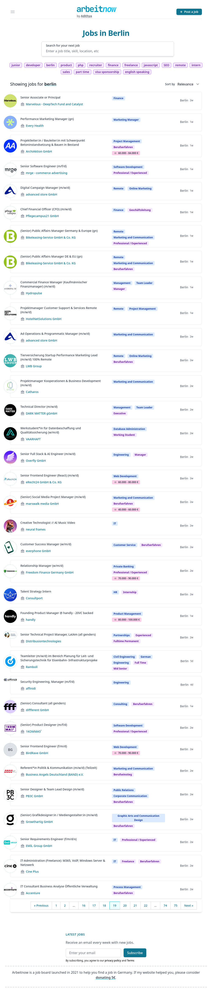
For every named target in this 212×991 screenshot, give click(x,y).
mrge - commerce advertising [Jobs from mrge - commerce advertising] (46, 173)
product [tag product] (66, 65)
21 (135, 905)
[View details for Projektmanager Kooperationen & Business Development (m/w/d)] (10, 386)
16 (83, 905)
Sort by (170, 84)
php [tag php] (80, 65)
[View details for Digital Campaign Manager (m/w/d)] (10, 191)
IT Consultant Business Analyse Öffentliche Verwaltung (58, 886)
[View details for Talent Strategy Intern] (10, 595)
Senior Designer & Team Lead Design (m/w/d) (52, 789)
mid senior (120, 668)
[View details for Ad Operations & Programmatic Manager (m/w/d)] (10, 337)
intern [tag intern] (196, 65)
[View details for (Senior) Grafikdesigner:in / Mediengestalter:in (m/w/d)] (10, 819)
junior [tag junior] (16, 65)
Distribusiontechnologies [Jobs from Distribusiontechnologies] (43, 641)
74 (165, 905)
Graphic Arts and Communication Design (138, 818)
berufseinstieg (123, 774)
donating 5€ (105, 977)
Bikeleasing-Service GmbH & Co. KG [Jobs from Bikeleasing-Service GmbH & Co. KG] (51, 237)
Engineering (121, 454)
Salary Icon (115, 153)
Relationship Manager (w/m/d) (41, 566)
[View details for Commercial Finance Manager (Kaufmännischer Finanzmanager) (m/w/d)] (10, 287)
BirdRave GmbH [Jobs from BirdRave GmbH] (37, 753)
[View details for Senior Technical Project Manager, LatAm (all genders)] (10, 638)
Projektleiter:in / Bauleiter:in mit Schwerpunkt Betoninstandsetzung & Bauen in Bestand (52, 142)
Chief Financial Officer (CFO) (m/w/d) (46, 209)
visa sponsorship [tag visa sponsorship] (107, 72)
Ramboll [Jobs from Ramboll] (31, 667)
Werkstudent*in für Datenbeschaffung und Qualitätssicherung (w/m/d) (50, 430)
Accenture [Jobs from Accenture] (33, 893)
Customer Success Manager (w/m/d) (45, 544)
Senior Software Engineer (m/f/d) (43, 166)
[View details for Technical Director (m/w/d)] (10, 410)
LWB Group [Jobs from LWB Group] (34, 366)
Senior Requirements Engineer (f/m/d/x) (48, 839)
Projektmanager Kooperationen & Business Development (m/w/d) (60, 383)
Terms (130, 960)
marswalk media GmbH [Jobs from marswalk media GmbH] (42, 504)
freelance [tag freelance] (131, 65)
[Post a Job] (189, 12)
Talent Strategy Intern (35, 591)
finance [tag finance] (113, 65)
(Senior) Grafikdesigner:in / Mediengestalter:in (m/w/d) (58, 815)
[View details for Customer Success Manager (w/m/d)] (10, 547)
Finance (118, 98)
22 (145, 905)
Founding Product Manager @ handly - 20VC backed (56, 613)
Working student (124, 435)
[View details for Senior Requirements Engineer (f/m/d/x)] (10, 842)
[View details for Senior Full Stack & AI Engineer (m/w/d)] (10, 457)
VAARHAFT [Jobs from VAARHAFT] (33, 439)
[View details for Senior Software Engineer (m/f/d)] (10, 169)
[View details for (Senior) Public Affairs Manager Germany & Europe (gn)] (10, 236)
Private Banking (124, 566)
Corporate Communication (130, 796)
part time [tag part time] (82, 72)
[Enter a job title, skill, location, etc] (107, 51)
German (146, 657)
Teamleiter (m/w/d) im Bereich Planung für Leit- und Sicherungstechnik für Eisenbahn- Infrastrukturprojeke (58, 658)
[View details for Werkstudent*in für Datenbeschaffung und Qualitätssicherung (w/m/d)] (10, 433)
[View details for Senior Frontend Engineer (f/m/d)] (10, 749)
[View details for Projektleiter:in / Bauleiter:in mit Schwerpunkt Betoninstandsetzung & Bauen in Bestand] (10, 146)
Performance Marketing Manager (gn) (47, 119)
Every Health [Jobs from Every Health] (35, 126)
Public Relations (124, 790)
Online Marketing (140, 188)
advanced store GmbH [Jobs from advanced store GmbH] (41, 194)
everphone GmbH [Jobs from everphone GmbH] (38, 551)
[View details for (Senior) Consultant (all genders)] (10, 706)
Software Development (128, 167)
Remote (119, 188)
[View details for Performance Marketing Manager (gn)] (10, 122)
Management (122, 283)
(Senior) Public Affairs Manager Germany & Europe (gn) (59, 231)
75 (175, 905)
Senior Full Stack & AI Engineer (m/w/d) (47, 454)
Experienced (143, 635)
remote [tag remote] (180, 65)
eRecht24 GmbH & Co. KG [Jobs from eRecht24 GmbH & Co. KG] (43, 482)
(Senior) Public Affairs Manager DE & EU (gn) (51, 256)
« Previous (41, 905)
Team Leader (144, 283)
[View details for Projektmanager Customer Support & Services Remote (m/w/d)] (10, 313)
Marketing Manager (126, 120)
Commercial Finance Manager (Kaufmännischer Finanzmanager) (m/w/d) (53, 284)
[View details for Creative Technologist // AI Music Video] (10, 526)
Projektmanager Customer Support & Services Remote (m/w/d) (58, 310)
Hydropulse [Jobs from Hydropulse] (34, 293)
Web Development (125, 476)
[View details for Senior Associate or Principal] (10, 101)
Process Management (127, 887)
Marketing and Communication (133, 237)
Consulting (120, 704)
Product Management (127, 614)
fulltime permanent (126, 641)
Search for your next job (63, 45)
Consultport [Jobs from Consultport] (34, 598)
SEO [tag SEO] (166, 65)
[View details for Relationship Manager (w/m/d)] (10, 571)
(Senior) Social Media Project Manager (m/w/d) (53, 497)
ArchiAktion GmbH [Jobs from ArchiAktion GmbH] (39, 151)
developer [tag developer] (33, 65)
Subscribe (135, 952)
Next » (188, 905)
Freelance (128, 861)
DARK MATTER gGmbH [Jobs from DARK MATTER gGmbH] (41, 413)
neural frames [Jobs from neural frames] (35, 529)
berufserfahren (123, 147)
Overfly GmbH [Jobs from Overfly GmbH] (36, 461)
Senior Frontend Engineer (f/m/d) (43, 746)
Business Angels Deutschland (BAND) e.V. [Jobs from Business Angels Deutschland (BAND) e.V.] (55, 774)
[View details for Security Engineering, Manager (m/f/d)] (10, 685)
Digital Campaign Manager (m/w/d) (45, 188)
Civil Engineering (124, 657)
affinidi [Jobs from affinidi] (31, 688)
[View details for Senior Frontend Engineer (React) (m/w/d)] (10, 479)
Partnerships (122, 635)
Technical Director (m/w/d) (38, 407)
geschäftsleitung (140, 210)
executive (120, 413)
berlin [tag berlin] (50, 65)
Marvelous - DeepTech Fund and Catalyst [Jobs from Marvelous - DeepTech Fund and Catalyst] (54, 104)
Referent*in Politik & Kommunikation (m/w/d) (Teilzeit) (58, 768)
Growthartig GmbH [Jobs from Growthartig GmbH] (39, 822)
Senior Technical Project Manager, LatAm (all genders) (58, 634)
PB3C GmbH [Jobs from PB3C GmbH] (34, 796)
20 (125, 905)
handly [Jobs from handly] (30, 620)
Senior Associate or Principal (40, 97)
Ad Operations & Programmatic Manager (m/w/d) (55, 334)
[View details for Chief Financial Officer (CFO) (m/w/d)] (10, 212)
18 (104, 905)
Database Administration (129, 429)
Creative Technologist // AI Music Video (47, 523)
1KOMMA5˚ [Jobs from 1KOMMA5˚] (34, 731)
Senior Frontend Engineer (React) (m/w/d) (49, 475)
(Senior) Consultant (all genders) (43, 703)
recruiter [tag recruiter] (95, 65)
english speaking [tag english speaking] (137, 72)
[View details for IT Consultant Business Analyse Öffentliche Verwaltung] (10, 889)
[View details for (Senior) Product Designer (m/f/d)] (10, 728)
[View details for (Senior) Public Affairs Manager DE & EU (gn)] (10, 262)
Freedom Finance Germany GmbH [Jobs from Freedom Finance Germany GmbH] (49, 572)
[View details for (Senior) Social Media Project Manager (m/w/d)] (10, 502)
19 (114, 905)
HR (115, 592)
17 (94, 905)
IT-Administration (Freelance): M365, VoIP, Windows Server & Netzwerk (62, 863)
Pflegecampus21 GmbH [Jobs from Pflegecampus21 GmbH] (42, 216)
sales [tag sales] (66, 72)
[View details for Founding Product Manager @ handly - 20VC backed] (10, 616)
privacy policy (113, 960)
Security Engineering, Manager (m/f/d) (47, 682)
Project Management (127, 141)
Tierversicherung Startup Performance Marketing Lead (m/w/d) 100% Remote (58, 357)
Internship (129, 592)
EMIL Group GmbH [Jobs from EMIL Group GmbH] (39, 846)
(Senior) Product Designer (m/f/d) (43, 725)
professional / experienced (130, 173)
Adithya (86, 16)
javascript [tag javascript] (151, 65)
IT (115, 523)
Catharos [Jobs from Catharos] (32, 392)
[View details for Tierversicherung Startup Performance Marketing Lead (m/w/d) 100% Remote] (10, 360)
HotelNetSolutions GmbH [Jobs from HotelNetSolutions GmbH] (43, 319)
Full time (140, 662)
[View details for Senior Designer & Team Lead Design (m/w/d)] (10, 795)
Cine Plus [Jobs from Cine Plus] (32, 871)
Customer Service (125, 545)
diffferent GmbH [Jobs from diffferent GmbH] (37, 710)
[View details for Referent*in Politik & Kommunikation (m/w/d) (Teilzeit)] (10, 771)
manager (119, 289)
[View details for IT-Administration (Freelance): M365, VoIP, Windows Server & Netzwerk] (10, 866)
